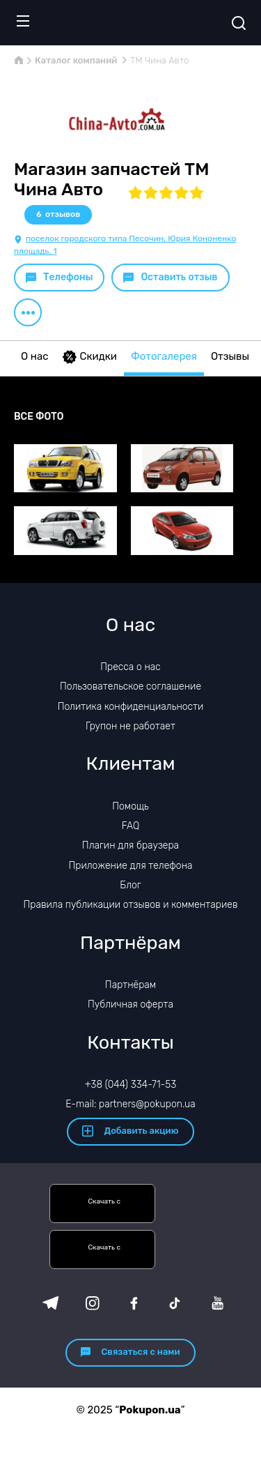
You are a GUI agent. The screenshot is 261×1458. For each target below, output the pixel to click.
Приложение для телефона (130, 866)
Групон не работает (130, 726)
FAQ (131, 826)
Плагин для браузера (130, 845)
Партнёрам (130, 985)
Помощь (130, 806)
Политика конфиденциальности (131, 707)
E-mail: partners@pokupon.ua (130, 1104)
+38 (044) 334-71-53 (131, 1085)
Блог (130, 885)
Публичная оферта (130, 1004)
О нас (35, 356)
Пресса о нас (130, 667)
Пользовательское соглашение (130, 686)
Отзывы (230, 356)
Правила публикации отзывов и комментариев (131, 905)
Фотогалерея (164, 356)
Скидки (90, 356)
